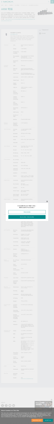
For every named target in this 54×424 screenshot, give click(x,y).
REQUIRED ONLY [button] (37, 420)
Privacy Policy (33, 416)
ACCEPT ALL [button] (48, 420)
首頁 (2, 5)
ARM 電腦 (17, 5)
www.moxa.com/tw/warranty (27, 378)
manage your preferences (29, 415)
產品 (6, 5)
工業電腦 (11, 5)
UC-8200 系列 (24, 5)
